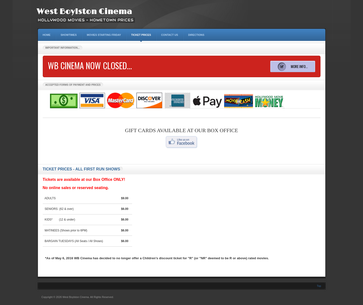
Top (319, 285)
